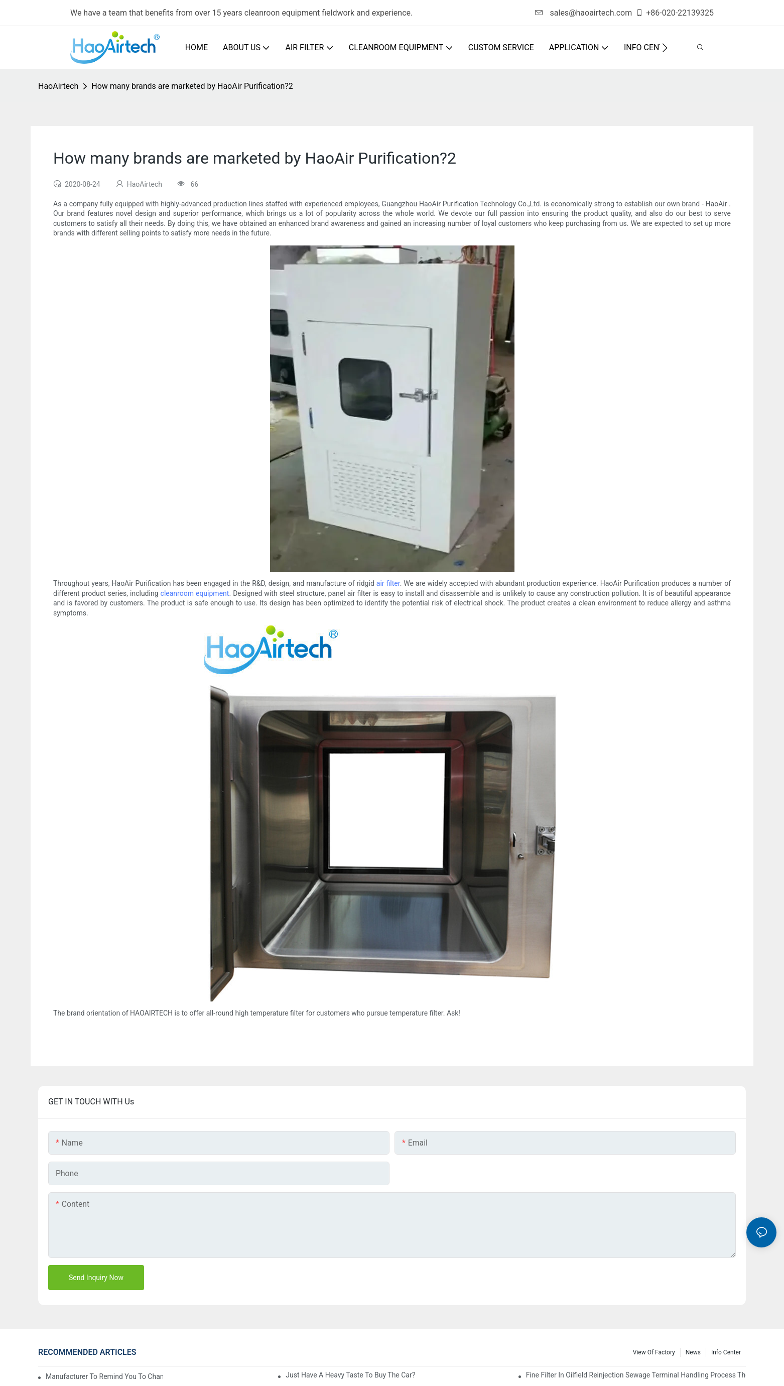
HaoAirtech (58, 86)
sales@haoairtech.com (583, 13)
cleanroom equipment (195, 593)
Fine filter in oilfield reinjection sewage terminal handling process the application (636, 1375)
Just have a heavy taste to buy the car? (350, 1375)
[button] (665, 47)
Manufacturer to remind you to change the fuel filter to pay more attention (104, 1376)
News (693, 1352)
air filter (388, 583)
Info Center (726, 1352)
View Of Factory (654, 1352)
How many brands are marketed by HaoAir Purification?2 (192, 86)
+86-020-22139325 (674, 13)
